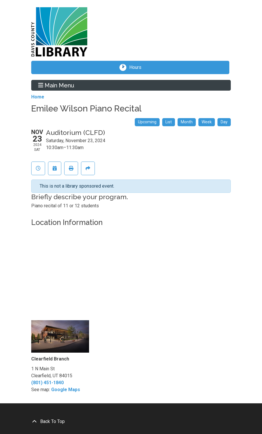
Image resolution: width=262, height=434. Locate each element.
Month (187, 122)
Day (224, 122)
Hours (137, 67)
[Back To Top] (131, 421)
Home (37, 97)
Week (207, 122)
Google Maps (65, 389)
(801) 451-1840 (47, 382)
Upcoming (147, 122)
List (168, 122)
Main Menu (56, 85)
